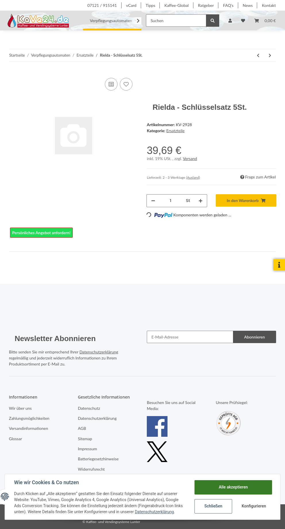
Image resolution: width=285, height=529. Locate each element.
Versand (190, 158)
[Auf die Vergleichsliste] (111, 84)
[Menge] (170, 201)
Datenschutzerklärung (98, 351)
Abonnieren (254, 336)
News (248, 5)
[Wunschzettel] (243, 20)
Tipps (150, 5)
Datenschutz (89, 408)
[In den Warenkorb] (246, 200)
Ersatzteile (175, 130)
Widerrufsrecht (91, 469)
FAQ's (228, 5)
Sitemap (85, 438)
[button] (230, 20)
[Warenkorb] (265, 20)
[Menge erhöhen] (200, 201)
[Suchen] (176, 20)
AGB (82, 428)
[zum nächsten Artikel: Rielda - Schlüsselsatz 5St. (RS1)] (270, 55)
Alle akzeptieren (233, 487)
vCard (131, 5)
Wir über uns (20, 408)
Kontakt (269, 5)
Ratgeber (206, 5)
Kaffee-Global (176, 5)
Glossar (15, 438)
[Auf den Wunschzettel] (126, 84)
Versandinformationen (28, 428)
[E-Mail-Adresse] (190, 337)
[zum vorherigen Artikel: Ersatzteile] (258, 55)
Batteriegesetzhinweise (98, 458)
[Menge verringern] (153, 201)
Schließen (213, 506)
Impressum (87, 448)
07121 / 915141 (102, 5)
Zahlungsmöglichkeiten (29, 418)
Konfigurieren (254, 506)
